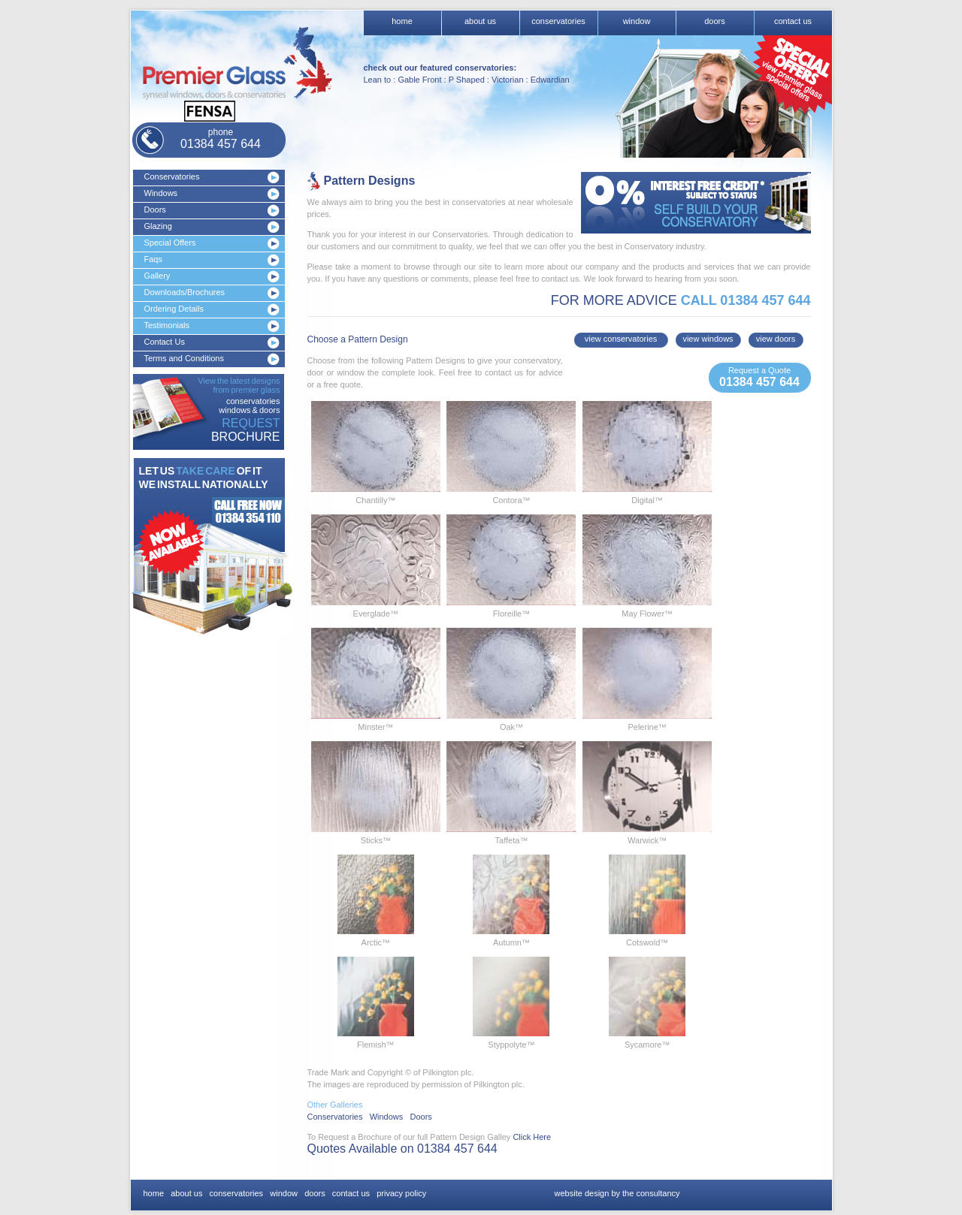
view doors (776, 338)
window (637, 21)
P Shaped (467, 79)
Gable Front (419, 79)
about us (480, 21)
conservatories (558, 21)
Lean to (378, 79)
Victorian (508, 79)
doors (714, 21)
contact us (793, 21)
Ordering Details (174, 308)
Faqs (153, 259)
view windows (707, 338)
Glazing (158, 226)
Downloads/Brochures (184, 292)
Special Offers (170, 242)
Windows (161, 192)
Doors (155, 209)
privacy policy (401, 1193)
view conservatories (621, 338)
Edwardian (550, 79)
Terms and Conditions (184, 358)
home (402, 21)
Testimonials (167, 325)
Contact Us (164, 341)
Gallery (157, 275)
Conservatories (172, 176)
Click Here (532, 1136)
